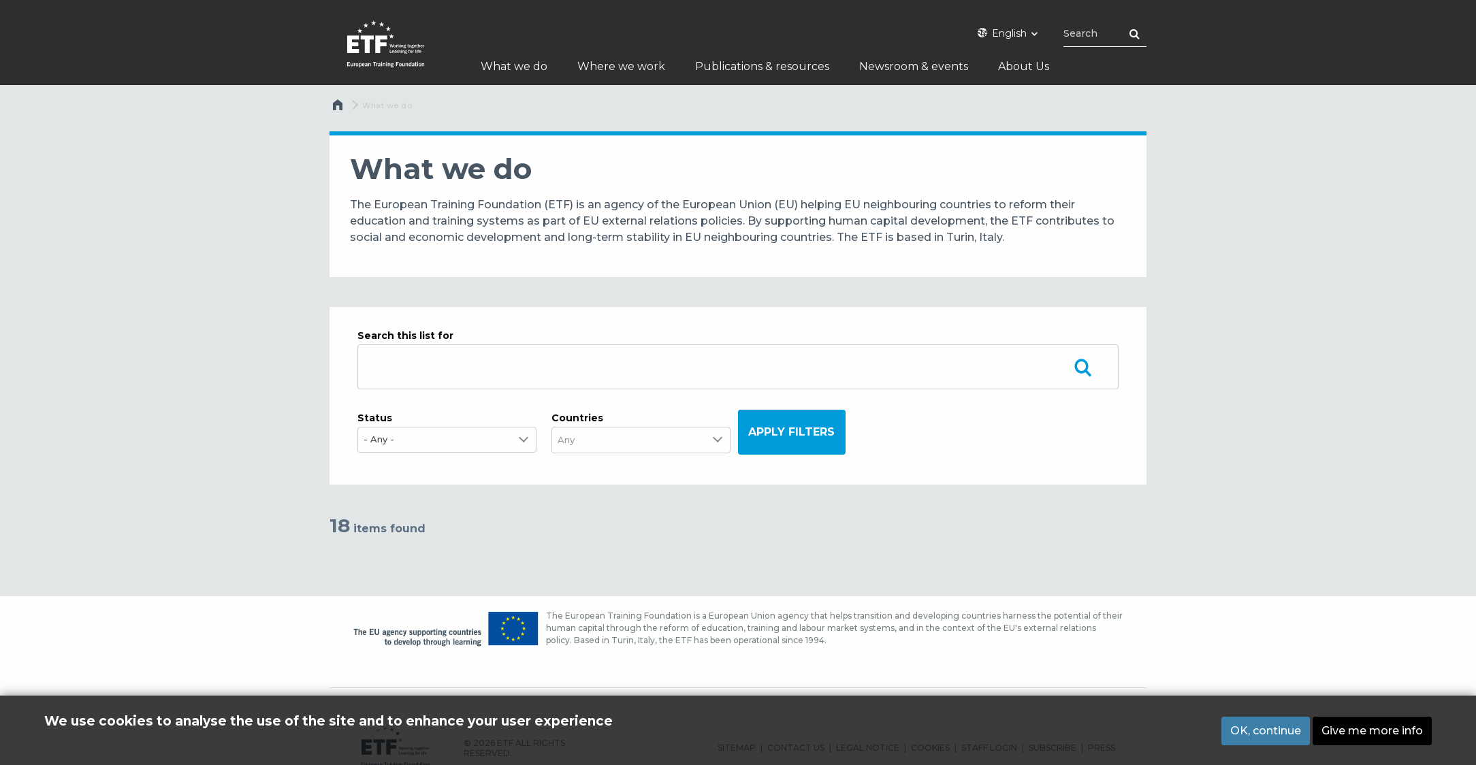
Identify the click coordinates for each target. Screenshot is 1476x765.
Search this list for (405, 335)
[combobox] (575, 440)
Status (374, 418)
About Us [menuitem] (1023, 66)
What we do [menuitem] (514, 66)
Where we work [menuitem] (621, 66)
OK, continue (1265, 730)
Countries (577, 418)
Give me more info (1372, 730)
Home (339, 108)
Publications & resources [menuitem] (762, 66)
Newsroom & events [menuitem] (913, 66)
